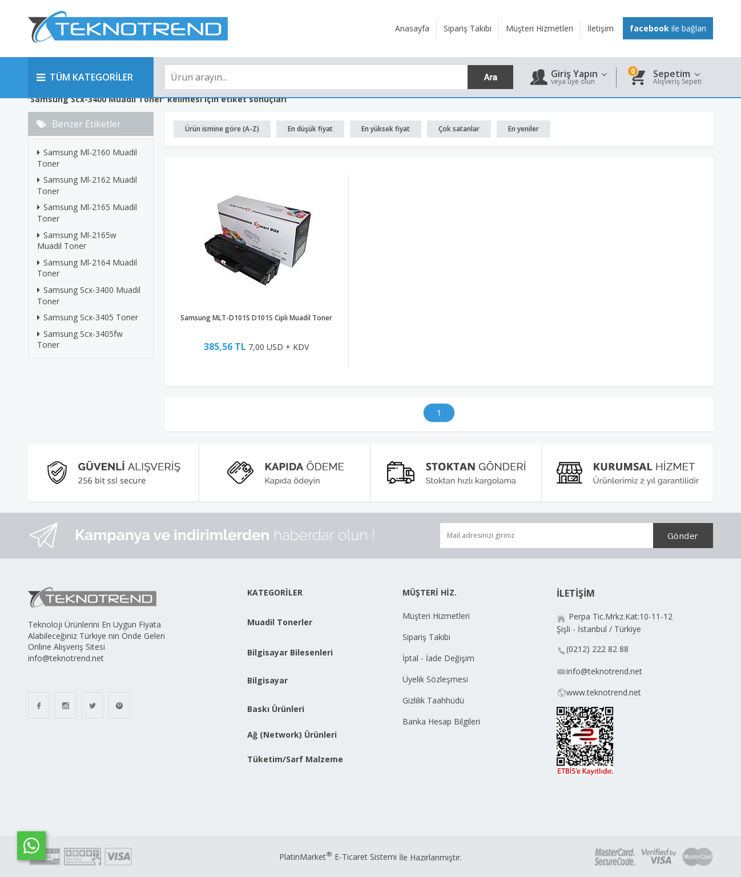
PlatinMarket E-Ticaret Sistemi (338, 856)
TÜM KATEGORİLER (85, 77)
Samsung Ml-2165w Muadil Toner (76, 241)
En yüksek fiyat (385, 129)
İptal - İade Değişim (439, 658)
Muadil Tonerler (279, 622)
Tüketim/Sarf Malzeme (295, 759)
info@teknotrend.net (604, 671)
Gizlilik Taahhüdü (433, 700)
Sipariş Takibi (426, 636)
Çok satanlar (459, 129)
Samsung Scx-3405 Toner (87, 317)
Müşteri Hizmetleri (436, 615)
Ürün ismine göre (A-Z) (222, 129)
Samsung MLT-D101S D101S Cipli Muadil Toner (256, 318)
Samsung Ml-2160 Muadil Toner (87, 158)
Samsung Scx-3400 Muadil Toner (88, 295)
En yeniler (523, 129)
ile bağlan (668, 28)
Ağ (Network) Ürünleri (292, 734)
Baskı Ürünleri (275, 708)
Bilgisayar (267, 680)
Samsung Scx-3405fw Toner (80, 339)
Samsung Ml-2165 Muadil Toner (87, 213)
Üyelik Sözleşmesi (435, 679)
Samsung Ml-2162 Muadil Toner (87, 185)
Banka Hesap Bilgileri (441, 721)
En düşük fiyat (310, 129)
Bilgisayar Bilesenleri (290, 652)
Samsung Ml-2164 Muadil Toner (87, 268)
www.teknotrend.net (603, 692)
